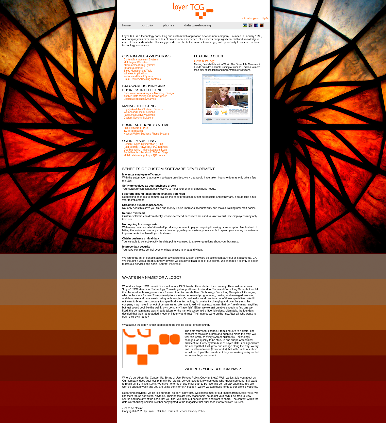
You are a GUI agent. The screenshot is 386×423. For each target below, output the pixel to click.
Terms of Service (177, 411)
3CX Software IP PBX (136, 128)
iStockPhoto (245, 392)
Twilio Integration (133, 130)
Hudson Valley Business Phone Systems (147, 133)
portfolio (147, 25)
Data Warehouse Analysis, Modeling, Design (149, 93)
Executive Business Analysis (140, 98)
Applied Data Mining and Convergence (145, 96)
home (126, 25)
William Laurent (233, 401)
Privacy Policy (196, 411)
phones (168, 25)
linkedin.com (148, 383)
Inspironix (175, 263)
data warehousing (197, 25)
